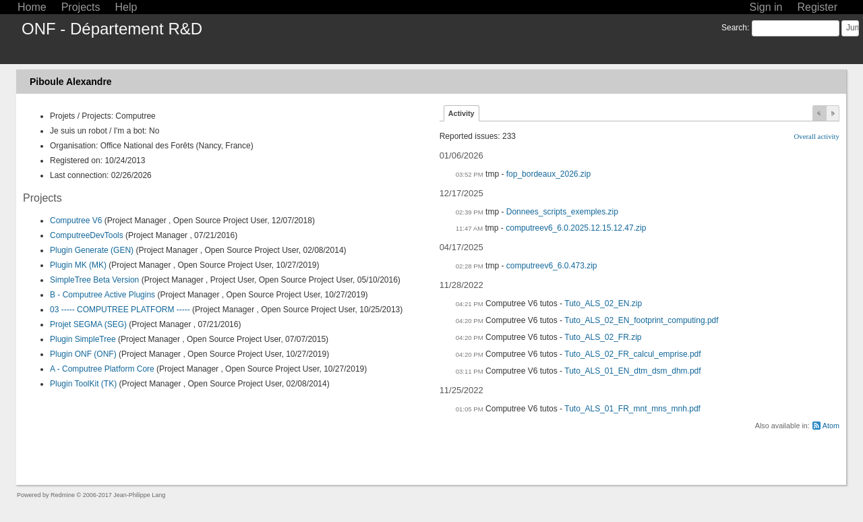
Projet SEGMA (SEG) (88, 324)
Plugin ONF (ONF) (83, 354)
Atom (831, 426)
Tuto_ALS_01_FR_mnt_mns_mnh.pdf (632, 408)
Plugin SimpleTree (83, 339)
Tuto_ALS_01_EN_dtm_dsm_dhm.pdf (632, 371)
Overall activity (816, 136)
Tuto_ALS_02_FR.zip (602, 337)
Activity (461, 113)
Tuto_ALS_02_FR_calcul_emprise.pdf (632, 354)
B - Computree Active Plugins (102, 294)
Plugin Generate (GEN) (91, 250)
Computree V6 (76, 220)
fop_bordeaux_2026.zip (548, 174)
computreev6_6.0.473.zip (551, 265)
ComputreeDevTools (86, 235)
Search (734, 27)
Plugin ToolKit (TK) (83, 383)
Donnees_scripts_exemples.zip (562, 211)
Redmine (63, 495)
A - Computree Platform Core (102, 369)
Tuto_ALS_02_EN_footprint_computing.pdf (641, 320)
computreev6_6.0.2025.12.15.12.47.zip (576, 228)
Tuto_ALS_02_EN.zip (603, 303)
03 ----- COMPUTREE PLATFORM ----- (120, 309)
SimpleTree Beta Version (94, 280)
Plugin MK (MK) (78, 265)
